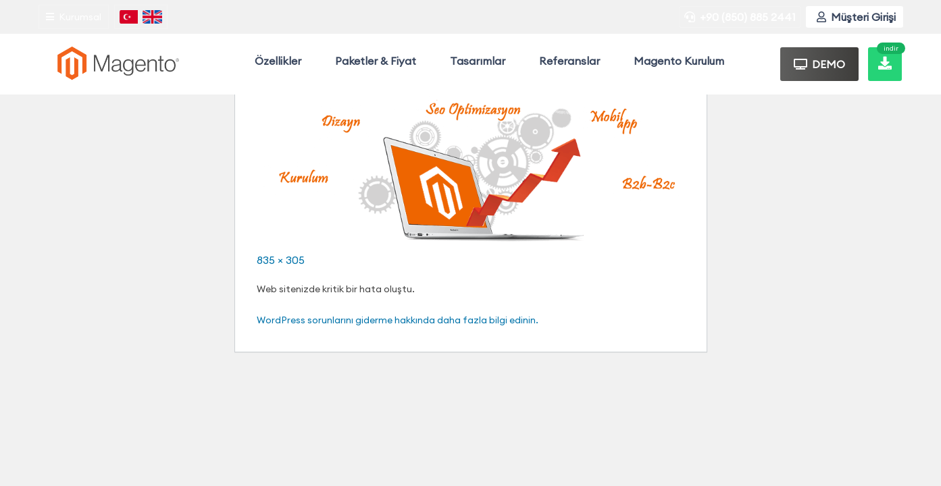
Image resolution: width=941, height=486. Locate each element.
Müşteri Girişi (856, 17)
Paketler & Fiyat (375, 61)
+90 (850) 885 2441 (740, 17)
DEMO (819, 64)
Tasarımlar (477, 61)
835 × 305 (281, 260)
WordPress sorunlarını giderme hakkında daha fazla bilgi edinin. (397, 320)
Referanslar (569, 61)
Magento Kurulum (679, 61)
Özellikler (278, 61)
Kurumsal (73, 17)
